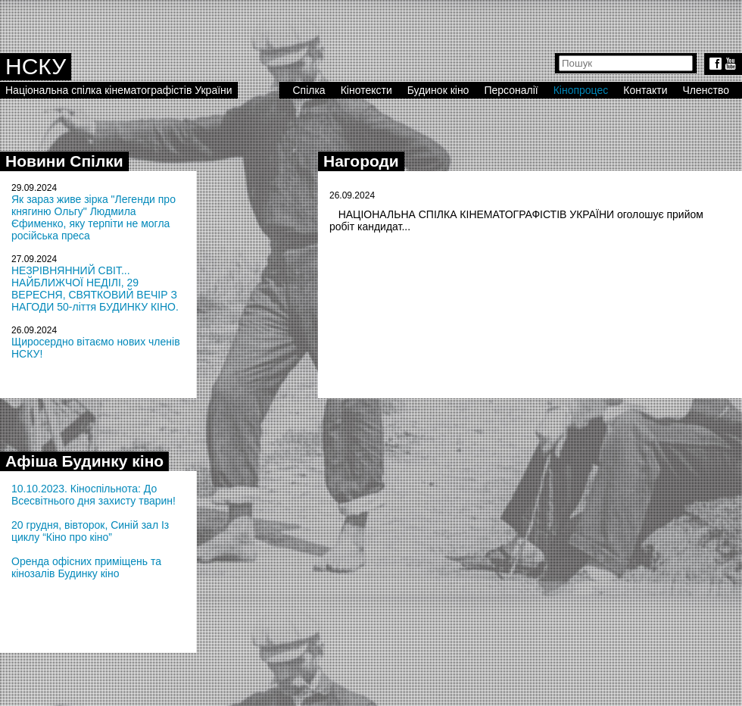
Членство (706, 90)
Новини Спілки (64, 161)
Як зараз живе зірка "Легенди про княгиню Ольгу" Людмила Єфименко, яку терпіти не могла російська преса (93, 217)
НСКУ (35, 66)
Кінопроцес (581, 90)
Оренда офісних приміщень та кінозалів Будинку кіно (86, 567)
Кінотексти (366, 90)
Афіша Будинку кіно (84, 461)
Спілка (308, 90)
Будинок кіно (438, 90)
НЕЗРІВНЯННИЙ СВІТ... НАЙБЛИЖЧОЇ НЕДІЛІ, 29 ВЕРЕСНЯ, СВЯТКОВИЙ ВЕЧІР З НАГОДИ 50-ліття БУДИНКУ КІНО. (95, 288)
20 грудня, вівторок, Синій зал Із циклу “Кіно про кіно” (90, 531)
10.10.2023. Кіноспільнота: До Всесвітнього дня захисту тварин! (93, 495)
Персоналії (511, 90)
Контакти (645, 90)
